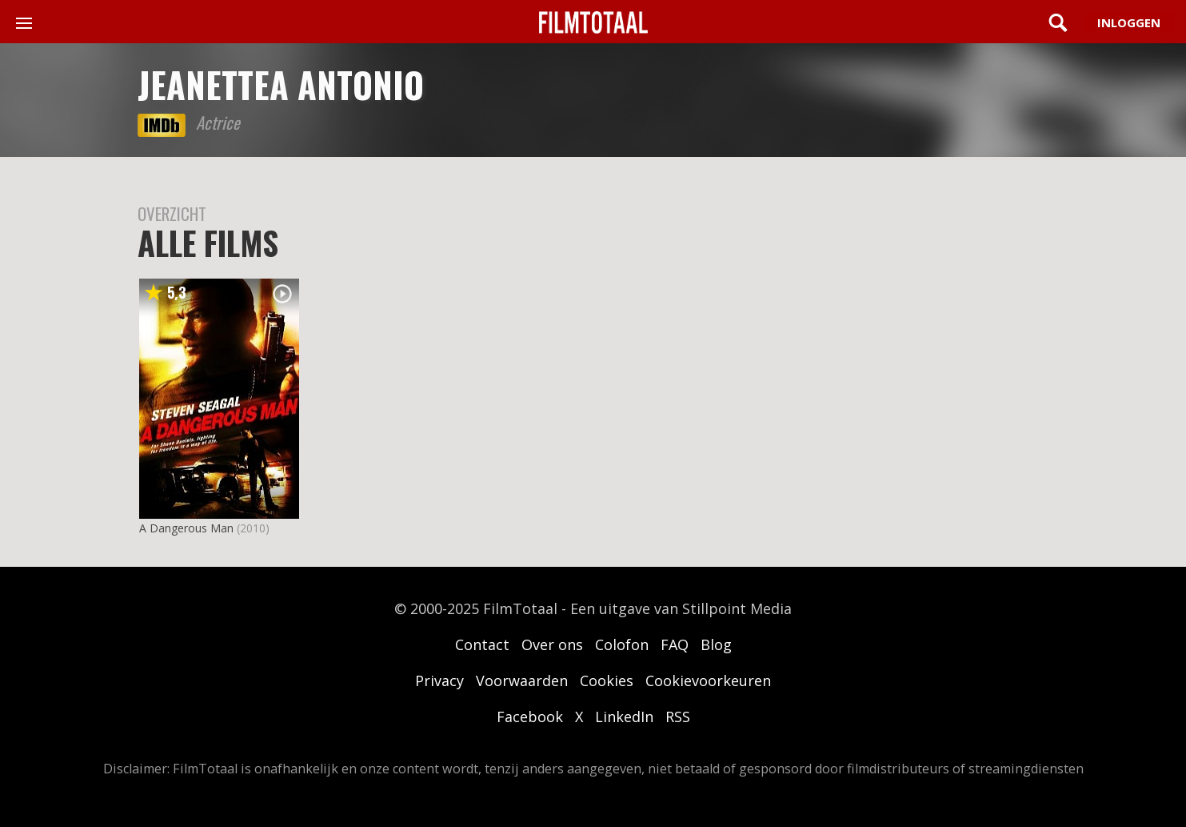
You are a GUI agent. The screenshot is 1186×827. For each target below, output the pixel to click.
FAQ (675, 644)
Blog (716, 644)
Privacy (439, 680)
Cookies (606, 680)
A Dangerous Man (186, 528)
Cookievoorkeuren (708, 680)
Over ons (552, 644)
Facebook (530, 716)
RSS (677, 716)
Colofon (622, 644)
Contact (482, 644)
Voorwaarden (522, 680)
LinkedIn (624, 716)
